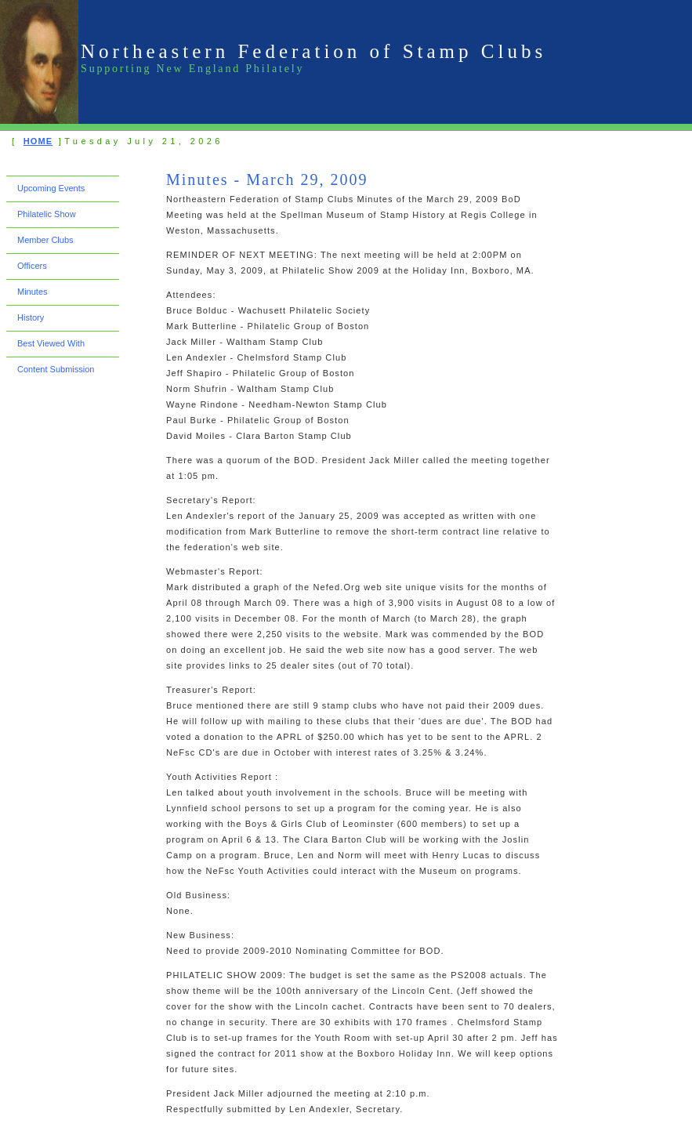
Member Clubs (45, 240)
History (30, 317)
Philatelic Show (46, 214)
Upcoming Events (51, 188)
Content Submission (55, 369)
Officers (32, 265)
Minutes (32, 291)
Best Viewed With (51, 343)
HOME (38, 141)
